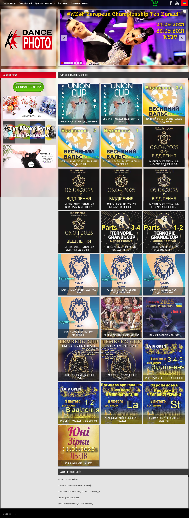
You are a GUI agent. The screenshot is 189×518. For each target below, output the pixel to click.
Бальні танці (9, 3)
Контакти (62, 3)
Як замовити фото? (28, 87)
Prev (64, 38)
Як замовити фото (79, 3)
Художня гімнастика (45, 3)
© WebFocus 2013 (9, 514)
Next (182, 38)
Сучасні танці (25, 3)
